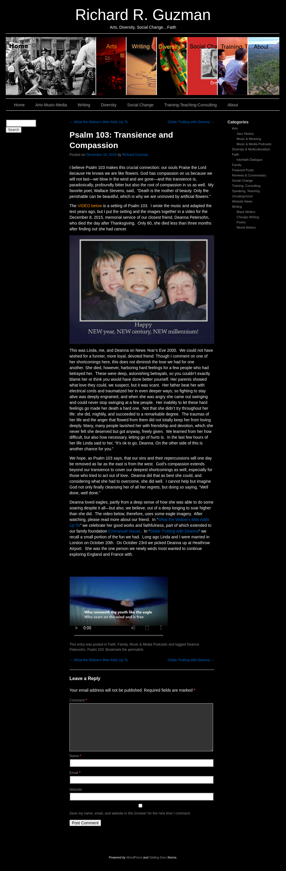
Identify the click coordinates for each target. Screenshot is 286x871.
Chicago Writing (247, 217)
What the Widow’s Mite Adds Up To (98, 122)
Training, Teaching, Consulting (233, 66)
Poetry (241, 222)
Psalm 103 (95, 650)
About (263, 66)
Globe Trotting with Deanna (191, 122)
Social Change (202, 66)
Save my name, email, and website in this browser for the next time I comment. (130, 813)
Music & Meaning (248, 139)
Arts (235, 128)
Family (236, 165)
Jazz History (245, 133)
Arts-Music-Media (51, 105)
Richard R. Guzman (143, 14)
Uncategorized (242, 196)
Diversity (172, 66)
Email (74, 773)
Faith (235, 154)
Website (75, 790)
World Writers (246, 227)
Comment (78, 700)
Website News (242, 201)
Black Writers (245, 212)
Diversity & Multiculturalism (251, 149)
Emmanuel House (124, 531)
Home (51, 66)
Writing (141, 66)
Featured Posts (243, 170)
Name (75, 756)
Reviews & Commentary (249, 175)
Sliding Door (158, 857)
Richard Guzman (135, 155)
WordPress (134, 857)
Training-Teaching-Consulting (190, 105)
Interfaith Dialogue (249, 159)
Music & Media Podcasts (253, 144)
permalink (135, 650)
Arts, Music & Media (111, 66)
